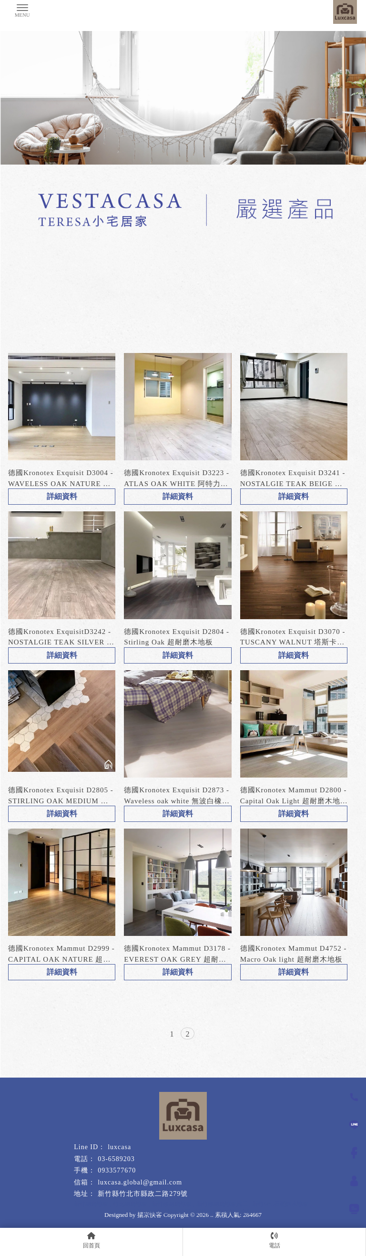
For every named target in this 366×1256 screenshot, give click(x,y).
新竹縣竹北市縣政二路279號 (143, 1193)
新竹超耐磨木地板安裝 (223, 1212)
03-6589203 (116, 1159)
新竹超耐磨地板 (172, 1204)
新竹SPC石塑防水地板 (280, 1204)
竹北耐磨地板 (130, 1204)
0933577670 (117, 1170)
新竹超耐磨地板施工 (222, 1204)
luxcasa (119, 1147)
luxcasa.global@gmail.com (140, 1182)
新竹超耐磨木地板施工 (161, 1212)
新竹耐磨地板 (91, 1204)
